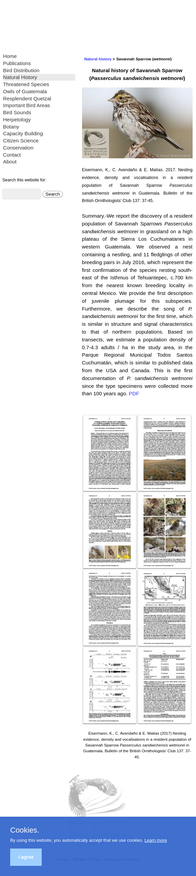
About (10, 161)
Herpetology (17, 119)
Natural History (20, 77)
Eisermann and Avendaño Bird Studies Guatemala (51, 23)
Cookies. (24, 830)
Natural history (98, 59)
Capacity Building (23, 133)
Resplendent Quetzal (27, 98)
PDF (134, 393)
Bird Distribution (21, 70)
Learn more (155, 840)
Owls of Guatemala (25, 91)
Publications (17, 63)
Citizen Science (21, 140)
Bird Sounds (17, 112)
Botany (11, 127)
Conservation (18, 148)
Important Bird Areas (26, 105)
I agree (26, 857)
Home (10, 56)
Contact (12, 155)
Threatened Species (26, 84)
